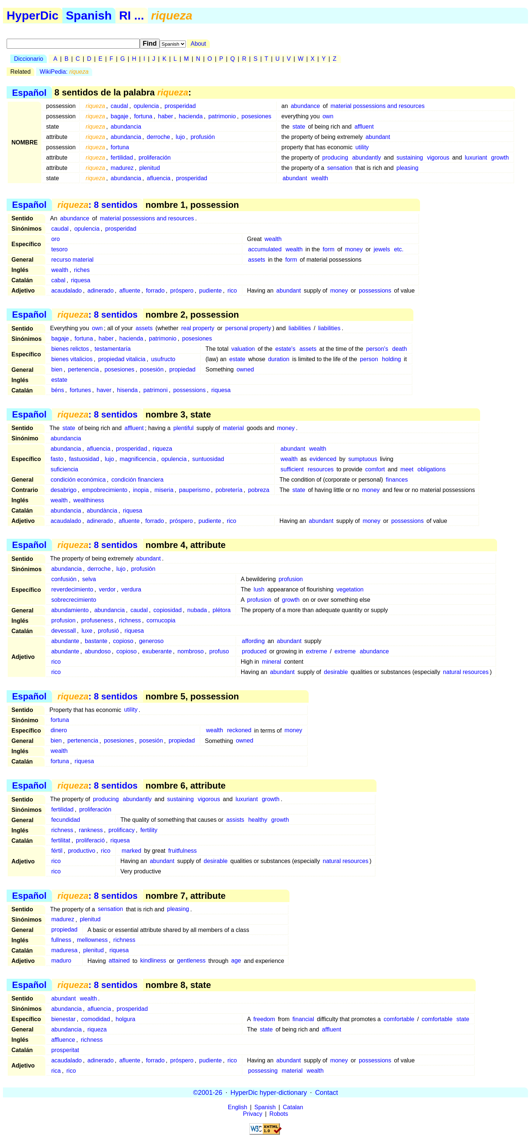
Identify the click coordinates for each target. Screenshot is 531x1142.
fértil (56, 851)
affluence (63, 1040)
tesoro (59, 249)
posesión (152, 369)
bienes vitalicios (72, 359)
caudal (119, 106)
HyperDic (33, 15)
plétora (222, 610)
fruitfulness (182, 851)
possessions (375, 290)
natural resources (466, 672)
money (354, 249)
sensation (340, 168)
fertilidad (122, 157)
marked (131, 851)
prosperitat (65, 1050)
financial (303, 1019)
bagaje (119, 116)
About (198, 44)
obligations (431, 469)
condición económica (78, 479)
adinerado (100, 290)
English (237, 1107)
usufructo (163, 359)
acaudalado (66, 290)
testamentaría (113, 349)
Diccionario (28, 59)
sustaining (409, 157)
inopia (141, 490)
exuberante (157, 651)
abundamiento (69, 610)
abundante (65, 641)
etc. (398, 249)
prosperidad (180, 106)
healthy (257, 820)
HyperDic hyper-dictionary (268, 1092)
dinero (59, 730)
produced (254, 651)
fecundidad (65, 820)
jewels (382, 249)
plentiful (183, 428)
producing (335, 157)
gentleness (191, 961)
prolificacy (121, 830)
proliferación (155, 157)
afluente (129, 290)
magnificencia (137, 459)
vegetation (350, 589)
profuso (219, 651)
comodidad (95, 1019)
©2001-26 (207, 1092)
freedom (264, 1019)
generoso (151, 641)
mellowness (92, 940)
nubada (197, 610)
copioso (123, 641)
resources (321, 469)
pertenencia (83, 369)
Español (29, 92)
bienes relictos (70, 349)
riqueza (162, 449)
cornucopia (160, 620)
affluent (364, 126)
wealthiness (88, 500)
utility (362, 147)
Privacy (252, 1114)
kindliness (153, 961)
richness (130, 620)
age (236, 961)
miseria (164, 490)
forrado (155, 290)
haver (104, 390)
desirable (336, 672)
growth (500, 157)
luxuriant (476, 157)
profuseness (97, 620)
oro (55, 239)
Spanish (89, 15)
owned (245, 369)
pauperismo (194, 490)
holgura (125, 1019)
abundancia (126, 126)
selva (89, 579)
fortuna (143, 116)
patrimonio (222, 116)
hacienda (191, 116)
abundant (377, 137)
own (328, 116)
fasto (57, 459)
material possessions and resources (377, 106)
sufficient (292, 469)
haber (165, 116)
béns (57, 390)
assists (235, 820)
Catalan (293, 1107)
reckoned (239, 730)
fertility (148, 830)
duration (278, 359)
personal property (248, 328)
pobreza (259, 490)
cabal (58, 280)
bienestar (63, 1019)
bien (56, 369)
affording (253, 641)
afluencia (158, 178)
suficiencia (64, 469)
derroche (158, 137)
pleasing (407, 168)
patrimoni (155, 390)
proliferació (90, 840)
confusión (64, 579)
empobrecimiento (105, 490)
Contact (326, 1092)
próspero (182, 290)
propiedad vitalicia (121, 359)
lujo (180, 137)
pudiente (210, 290)
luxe (86, 631)
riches (82, 270)
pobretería (228, 490)
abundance (305, 106)
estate (237, 359)
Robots (279, 1114)
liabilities (300, 328)
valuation (243, 349)
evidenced (322, 459)
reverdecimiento (72, 589)
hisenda (127, 390)
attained (119, 961)
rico (232, 290)
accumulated (265, 249)
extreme (316, 651)
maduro (61, 961)
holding (391, 359)
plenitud (149, 168)
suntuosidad (208, 459)
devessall (63, 631)
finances (397, 479)
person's (377, 349)
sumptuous (362, 459)
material (233, 428)
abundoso (98, 651)
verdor (107, 589)
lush (259, 589)
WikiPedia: (64, 72)
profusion (290, 579)
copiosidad (167, 610)
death (399, 349)
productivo (81, 851)
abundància (102, 510)
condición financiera (137, 479)
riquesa (80, 280)
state (298, 126)
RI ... (131, 15)
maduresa (64, 950)
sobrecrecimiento (73, 600)
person (369, 359)
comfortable (399, 1019)
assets (256, 259)
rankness (91, 830)
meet (407, 469)
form (328, 249)
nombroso (190, 651)
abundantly (366, 157)
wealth (319, 178)
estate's (285, 349)
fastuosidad (84, 459)
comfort (375, 469)
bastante (96, 641)
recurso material (72, 259)
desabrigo (63, 490)
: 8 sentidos (98, 205)
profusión (203, 137)
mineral (271, 662)
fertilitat (60, 840)
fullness (61, 940)
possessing (263, 1071)
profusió (108, 631)
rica (56, 1071)
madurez (122, 168)
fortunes (80, 390)
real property (197, 328)
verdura (131, 589)
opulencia (146, 106)
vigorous (438, 157)
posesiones (256, 116)
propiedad (182, 369)
